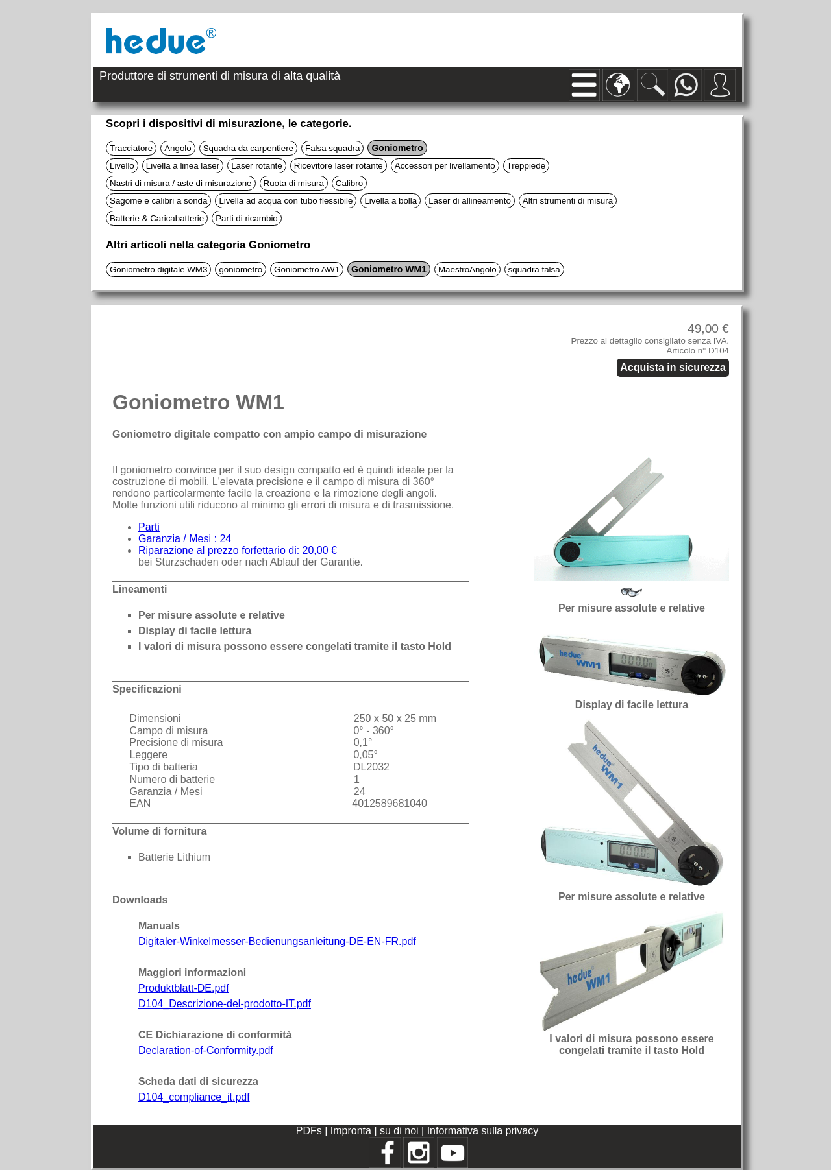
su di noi (400, 1130)
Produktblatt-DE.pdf (183, 988)
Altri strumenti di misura (568, 201)
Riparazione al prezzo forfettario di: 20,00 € (237, 550)
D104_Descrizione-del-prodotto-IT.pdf (224, 1003)
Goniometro (397, 148)
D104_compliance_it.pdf (194, 1097)
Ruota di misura (294, 183)
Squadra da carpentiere (248, 148)
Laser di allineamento (469, 201)
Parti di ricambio (247, 218)
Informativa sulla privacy (483, 1130)
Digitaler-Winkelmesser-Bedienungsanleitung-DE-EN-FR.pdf (277, 941)
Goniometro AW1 (307, 269)
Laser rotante (256, 166)
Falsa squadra (332, 148)
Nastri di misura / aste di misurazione (181, 183)
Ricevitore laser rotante (338, 166)
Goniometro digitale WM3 (158, 269)
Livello (122, 166)
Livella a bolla (390, 201)
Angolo (178, 148)
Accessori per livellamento (445, 166)
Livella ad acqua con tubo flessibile (286, 201)
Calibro (349, 183)
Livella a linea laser (182, 166)
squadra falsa (534, 269)
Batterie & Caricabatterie (157, 218)
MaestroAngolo (467, 269)
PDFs (309, 1130)
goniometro (240, 269)
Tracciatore (131, 148)
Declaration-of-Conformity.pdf (205, 1050)
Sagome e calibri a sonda (158, 201)
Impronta (352, 1130)
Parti (149, 526)
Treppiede (526, 166)
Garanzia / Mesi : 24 (184, 538)
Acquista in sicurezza (673, 367)
